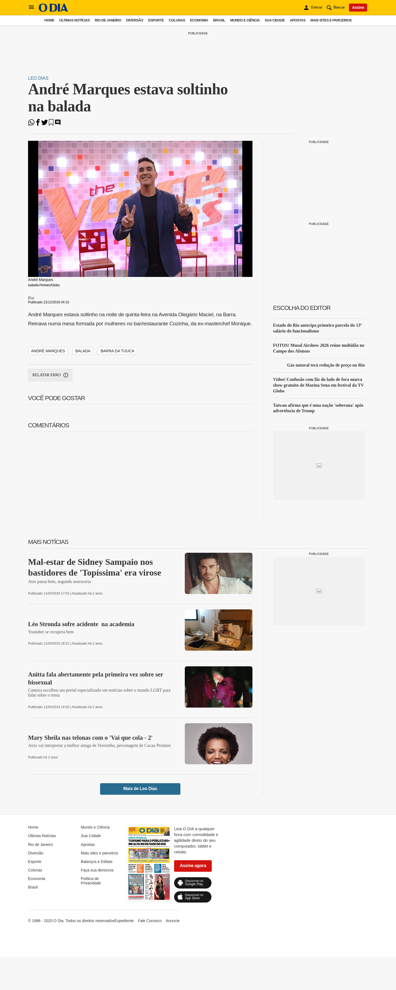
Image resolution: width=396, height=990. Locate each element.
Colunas (177, 20)
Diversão (134, 20)
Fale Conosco (149, 921)
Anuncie (173, 921)
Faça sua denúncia (97, 870)
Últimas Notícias (74, 20)
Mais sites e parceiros (331, 20)
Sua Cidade (275, 20)
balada (82, 351)
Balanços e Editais (96, 861)
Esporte (156, 20)
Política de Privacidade (91, 880)
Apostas (298, 20)
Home (49, 20)
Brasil (219, 20)
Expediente (124, 921)
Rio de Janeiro (108, 20)
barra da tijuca (117, 351)
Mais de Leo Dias (140, 788)
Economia (199, 20)
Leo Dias (38, 78)
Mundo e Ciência (245, 20)
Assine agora (193, 865)
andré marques (48, 351)
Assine (358, 7)
